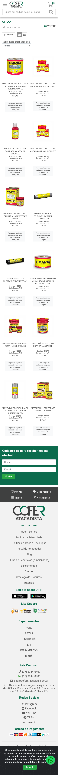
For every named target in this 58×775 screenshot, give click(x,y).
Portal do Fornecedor (29, 548)
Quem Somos (29, 531)
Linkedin (29, 722)
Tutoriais (29, 582)
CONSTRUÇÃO (29, 639)
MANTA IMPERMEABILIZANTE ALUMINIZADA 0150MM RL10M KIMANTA (43, 281)
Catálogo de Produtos (29, 577)
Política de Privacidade (29, 537)
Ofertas (29, 571)
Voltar (50, 26)
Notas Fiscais (41, 498)
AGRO (29, 627)
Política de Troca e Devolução (29, 543)
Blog (29, 554)
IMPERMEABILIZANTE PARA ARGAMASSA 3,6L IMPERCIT (43, 149)
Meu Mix (16, 492)
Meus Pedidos (42, 492)
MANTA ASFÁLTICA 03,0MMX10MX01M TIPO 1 (15, 279)
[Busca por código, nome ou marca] (25, 12)
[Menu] (5, 4)
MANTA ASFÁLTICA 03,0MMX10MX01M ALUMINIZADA (43, 216)
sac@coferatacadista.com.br (29, 680)
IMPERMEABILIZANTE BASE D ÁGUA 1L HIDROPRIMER (15, 344)
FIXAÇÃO (29, 656)
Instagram (29, 704)
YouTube (29, 713)
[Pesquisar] (51, 12)
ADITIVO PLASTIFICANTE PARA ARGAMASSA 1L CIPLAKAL (15, 151)
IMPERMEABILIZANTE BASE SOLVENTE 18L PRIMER (43, 409)
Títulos (16, 498)
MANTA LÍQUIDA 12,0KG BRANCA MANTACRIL (43, 344)
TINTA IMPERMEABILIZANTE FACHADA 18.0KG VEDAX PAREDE (15, 216)
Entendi (29, 767)
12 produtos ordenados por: (16, 41)
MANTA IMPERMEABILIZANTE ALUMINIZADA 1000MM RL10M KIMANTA (15, 86)
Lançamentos (29, 565)
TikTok (29, 717)
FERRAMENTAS (29, 650)
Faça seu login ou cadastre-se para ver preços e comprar (15, 106)
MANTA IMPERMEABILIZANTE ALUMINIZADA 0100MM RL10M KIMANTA (15, 410)
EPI (29, 644)
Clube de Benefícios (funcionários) (29, 560)
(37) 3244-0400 (29, 676)
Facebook (29, 708)
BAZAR (29, 633)
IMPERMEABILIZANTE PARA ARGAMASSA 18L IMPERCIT (42, 84)
